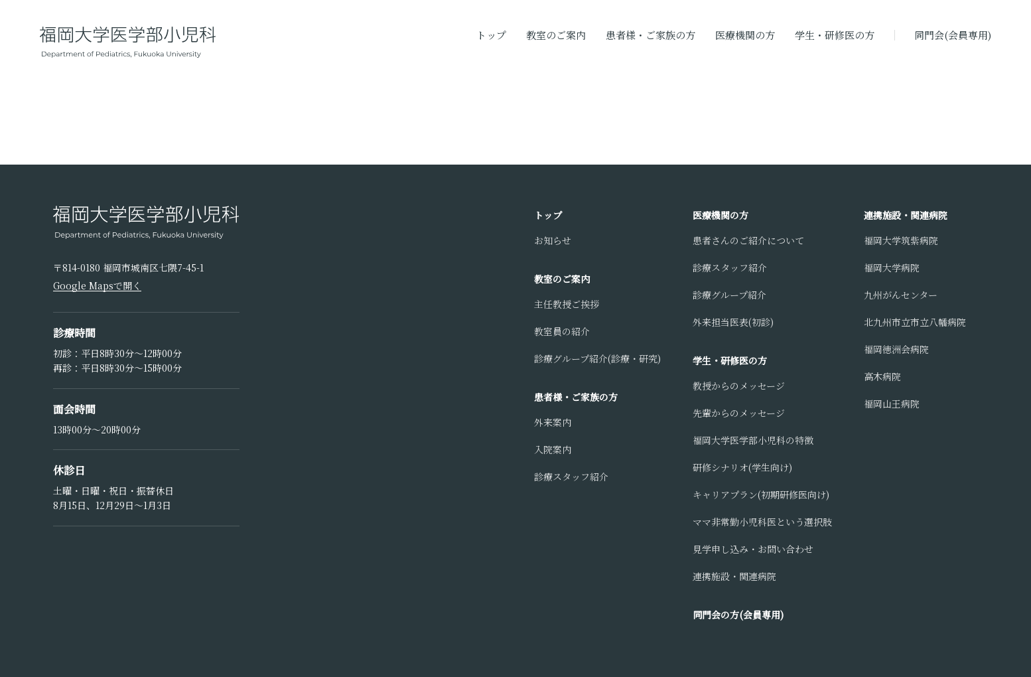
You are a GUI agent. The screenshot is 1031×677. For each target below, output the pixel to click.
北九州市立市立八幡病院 (915, 322)
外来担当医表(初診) (733, 322)
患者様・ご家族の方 (650, 35)
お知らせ (552, 240)
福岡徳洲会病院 (896, 349)
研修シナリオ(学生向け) (742, 467)
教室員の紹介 (562, 331)
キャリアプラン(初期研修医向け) (761, 494)
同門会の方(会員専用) (738, 614)
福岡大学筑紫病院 (901, 240)
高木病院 (882, 376)
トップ (491, 35)
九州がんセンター (900, 294)
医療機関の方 (745, 35)
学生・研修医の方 (834, 35)
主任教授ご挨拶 (566, 304)
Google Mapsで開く (97, 285)
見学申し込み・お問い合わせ (753, 549)
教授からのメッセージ (739, 385)
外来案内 (552, 422)
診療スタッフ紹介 (571, 476)
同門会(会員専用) (952, 35)
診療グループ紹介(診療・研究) (597, 358)
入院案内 (552, 449)
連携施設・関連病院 (734, 576)
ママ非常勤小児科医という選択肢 (762, 521)
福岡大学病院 (892, 267)
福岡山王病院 (892, 403)
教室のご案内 (556, 35)
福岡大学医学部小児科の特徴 (753, 440)
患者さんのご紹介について (748, 240)
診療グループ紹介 (729, 294)
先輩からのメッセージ (739, 412)
